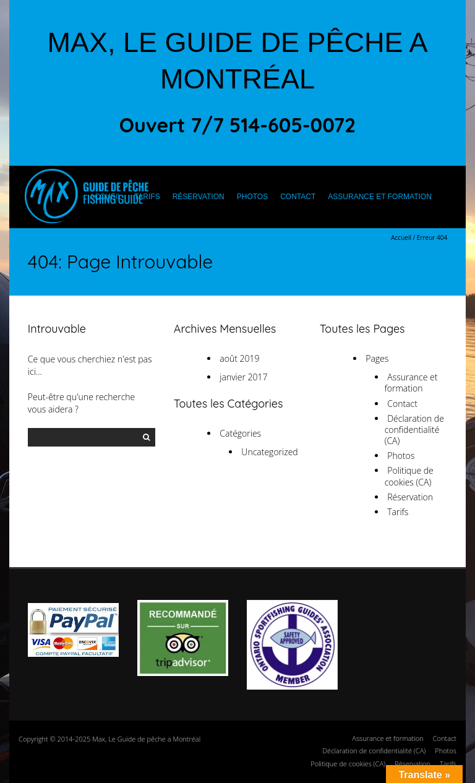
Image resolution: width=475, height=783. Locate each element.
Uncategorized (269, 452)
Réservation (199, 196)
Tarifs (147, 196)
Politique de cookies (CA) (409, 475)
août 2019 (239, 358)
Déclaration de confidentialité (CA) (414, 430)
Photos (252, 196)
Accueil (106, 196)
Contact (297, 196)
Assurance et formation (380, 196)
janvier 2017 (243, 377)
